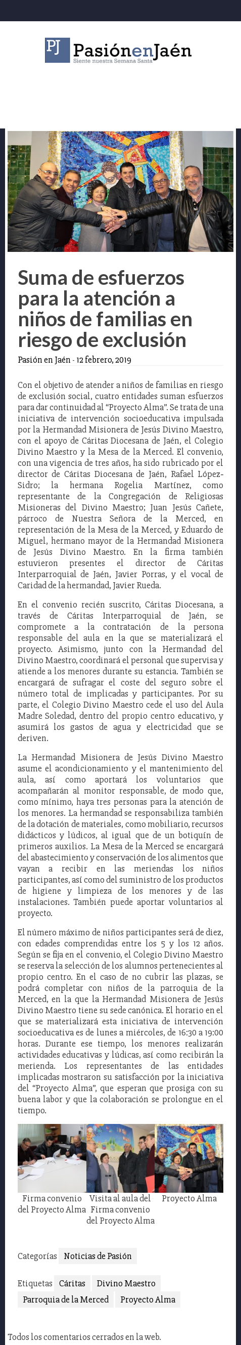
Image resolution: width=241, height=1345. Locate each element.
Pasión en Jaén (121, 50)
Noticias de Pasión (98, 1256)
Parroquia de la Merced (66, 1299)
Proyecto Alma (147, 1299)
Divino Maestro (126, 1283)
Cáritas (72, 1283)
